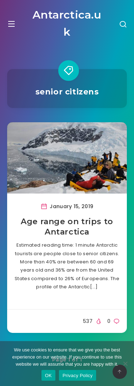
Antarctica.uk (67, 23)
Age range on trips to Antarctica (67, 227)
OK (48, 375)
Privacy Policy (78, 375)
